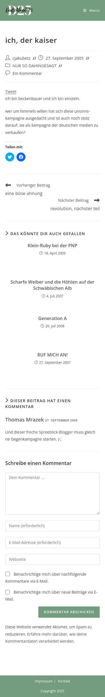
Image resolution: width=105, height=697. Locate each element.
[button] (19, 10)
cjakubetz (22, 58)
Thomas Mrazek (24, 419)
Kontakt (64, 681)
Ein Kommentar (27, 73)
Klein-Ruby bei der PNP (52, 245)
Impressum (43, 681)
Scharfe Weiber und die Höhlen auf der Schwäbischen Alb (52, 285)
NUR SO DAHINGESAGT (35, 65)
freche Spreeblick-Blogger (49, 432)
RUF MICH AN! (52, 355)
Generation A (52, 318)
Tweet (10, 91)
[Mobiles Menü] (91, 10)
